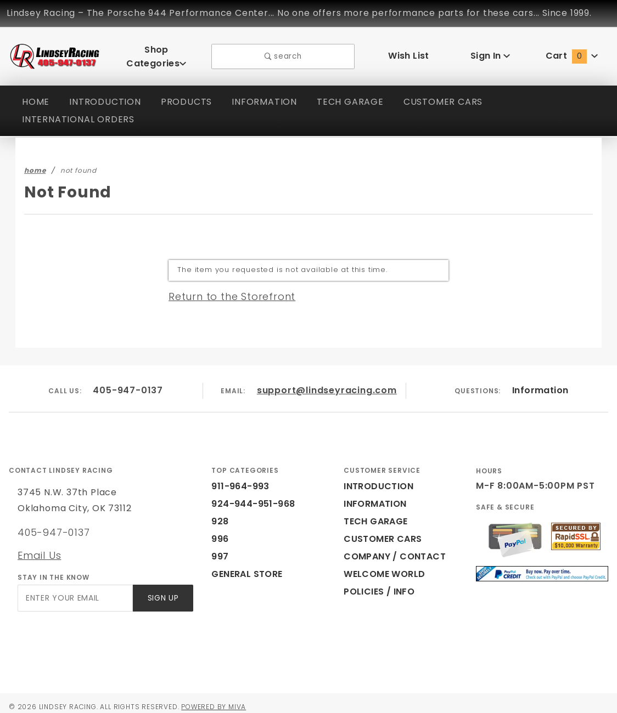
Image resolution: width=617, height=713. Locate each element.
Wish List (408, 51)
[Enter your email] (74, 591)
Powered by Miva (224, 699)
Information (540, 382)
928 (219, 514)
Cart (572, 51)
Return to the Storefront (225, 288)
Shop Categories (156, 52)
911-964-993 (237, 479)
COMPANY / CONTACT (392, 549)
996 (219, 531)
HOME (36, 94)
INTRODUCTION (106, 94)
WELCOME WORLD (386, 566)
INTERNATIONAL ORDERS (81, 111)
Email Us (39, 547)
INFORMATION (268, 94)
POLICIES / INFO (380, 584)
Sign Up (162, 591)
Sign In (490, 51)
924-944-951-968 (246, 496)
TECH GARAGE (354, 94)
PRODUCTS (188, 94)
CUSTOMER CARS (450, 94)
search (283, 52)
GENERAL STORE (250, 566)
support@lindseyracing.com (327, 382)
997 (219, 549)
